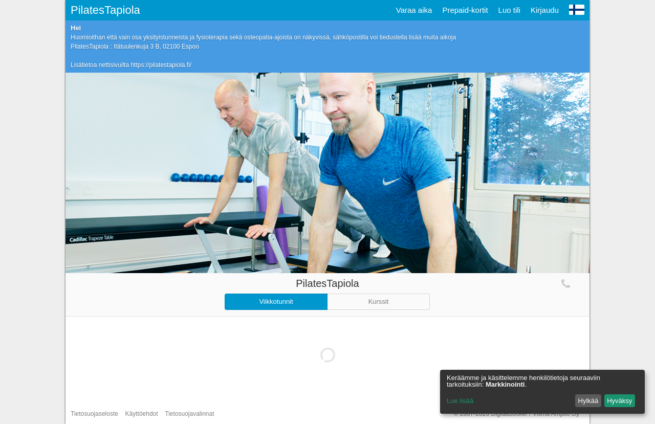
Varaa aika (414, 10)
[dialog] (542, 392)
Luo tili (509, 10)
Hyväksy (619, 401)
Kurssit (378, 301)
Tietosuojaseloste (94, 413)
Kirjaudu (545, 10)
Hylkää (588, 401)
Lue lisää (460, 400)
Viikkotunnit (276, 301)
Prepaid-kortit (465, 10)
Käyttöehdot (141, 413)
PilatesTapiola (105, 10)
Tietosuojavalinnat (189, 413)
